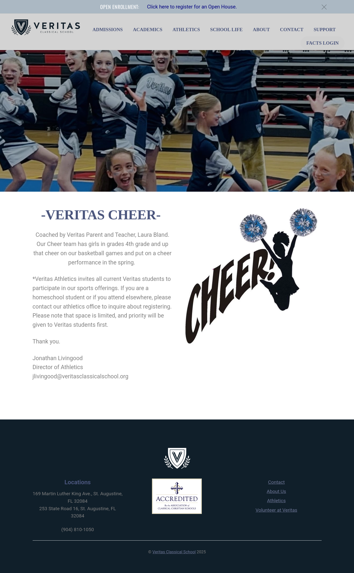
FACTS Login (322, 43)
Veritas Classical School (174, 552)
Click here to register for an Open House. (192, 7)
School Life (226, 29)
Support (325, 29)
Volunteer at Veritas (276, 510)
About (261, 29)
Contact (291, 29)
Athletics (186, 29)
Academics (147, 29)
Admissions (107, 29)
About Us (276, 491)
